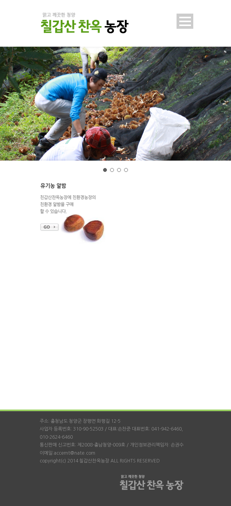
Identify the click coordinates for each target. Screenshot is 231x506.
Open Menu (185, 21)
